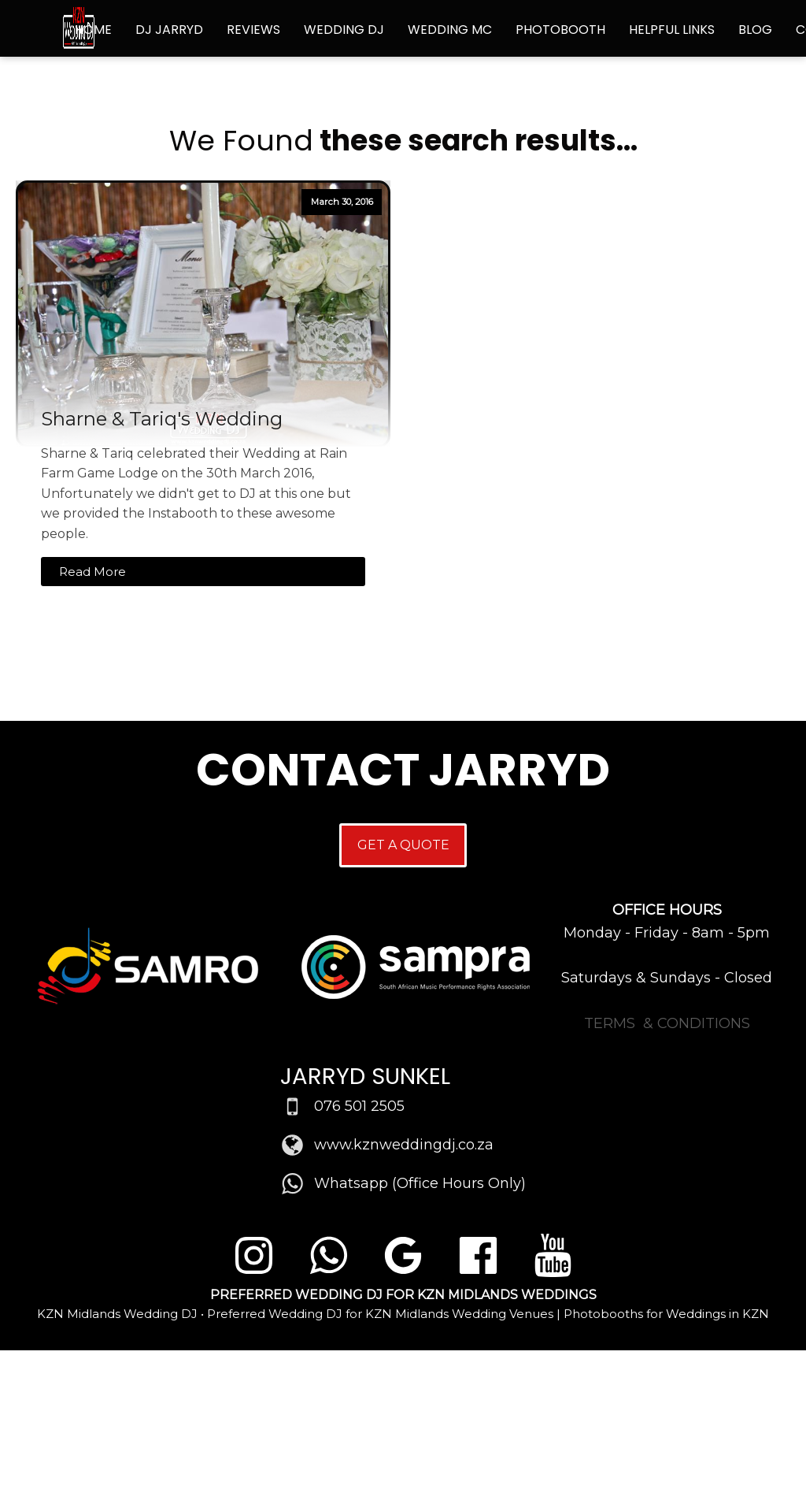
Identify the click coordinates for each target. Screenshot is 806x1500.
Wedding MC (450, 29)
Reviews (253, 29)
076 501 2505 (359, 1106)
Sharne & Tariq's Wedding (162, 419)
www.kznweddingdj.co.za (404, 1144)
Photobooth (560, 29)
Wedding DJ (344, 29)
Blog (755, 29)
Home (93, 29)
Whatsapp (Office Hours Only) (420, 1183)
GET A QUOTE (403, 844)
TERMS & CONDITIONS (667, 1023)
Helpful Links (672, 29)
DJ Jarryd (169, 29)
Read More (92, 571)
